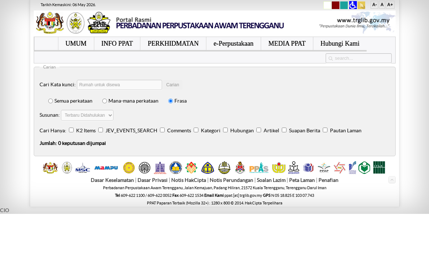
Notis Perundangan (231, 180)
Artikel (271, 130)
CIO (4, 210)
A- (374, 4)
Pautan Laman (346, 130)
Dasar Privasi (152, 180)
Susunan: (50, 115)
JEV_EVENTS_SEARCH (131, 130)
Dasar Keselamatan (112, 180)
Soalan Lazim (271, 180)
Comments (179, 130)
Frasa (177, 101)
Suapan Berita (304, 130)
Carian (172, 84)
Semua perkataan (70, 101)
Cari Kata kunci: (58, 84)
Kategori (210, 130)
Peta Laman (302, 180)
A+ (390, 4)
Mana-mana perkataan (130, 101)
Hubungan (242, 130)
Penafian (328, 180)
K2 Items (86, 130)
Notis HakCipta (188, 180)
